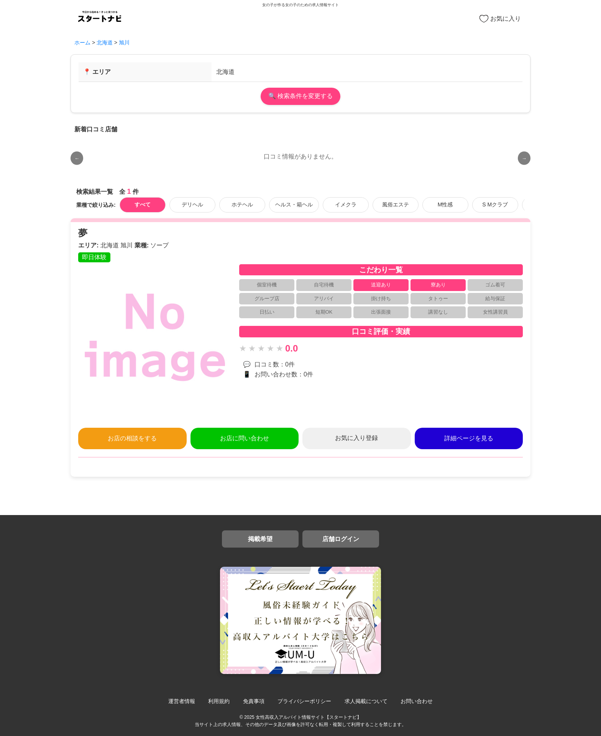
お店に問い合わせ (244, 438)
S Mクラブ (495, 204)
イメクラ (345, 204)
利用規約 (219, 701)
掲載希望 (260, 539)
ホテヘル (242, 204)
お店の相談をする (132, 438)
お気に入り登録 (356, 438)
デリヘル (192, 204)
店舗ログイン (340, 539)
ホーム (82, 42)
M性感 (445, 204)
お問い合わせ (417, 701)
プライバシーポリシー (304, 701)
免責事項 (253, 701)
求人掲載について (366, 701)
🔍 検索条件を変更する (300, 96)
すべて (143, 204)
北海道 (105, 42)
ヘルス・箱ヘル (294, 204)
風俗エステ (395, 204)
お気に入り (500, 19)
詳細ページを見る (468, 438)
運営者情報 (181, 701)
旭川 (124, 42)
